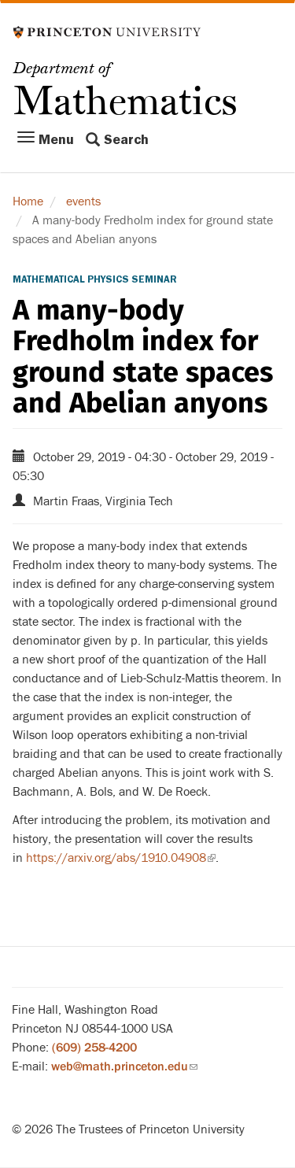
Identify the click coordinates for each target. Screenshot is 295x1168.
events (83, 201)
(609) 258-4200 (94, 1047)
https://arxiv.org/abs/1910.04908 (121, 858)
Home (28, 201)
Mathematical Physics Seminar (95, 279)
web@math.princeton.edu (124, 1066)
